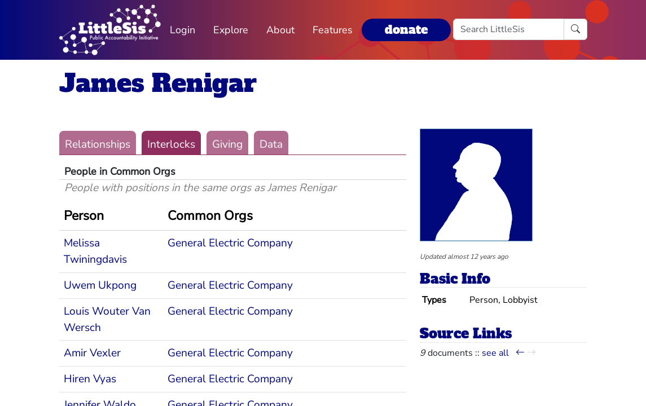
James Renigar (158, 83)
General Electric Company (230, 243)
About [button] (280, 30)
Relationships (97, 144)
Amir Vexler (92, 353)
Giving (227, 144)
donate (406, 29)
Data (271, 144)
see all (495, 353)
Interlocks (171, 144)
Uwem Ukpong (100, 285)
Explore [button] (230, 30)
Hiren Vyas (90, 379)
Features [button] (333, 30)
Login (182, 30)
